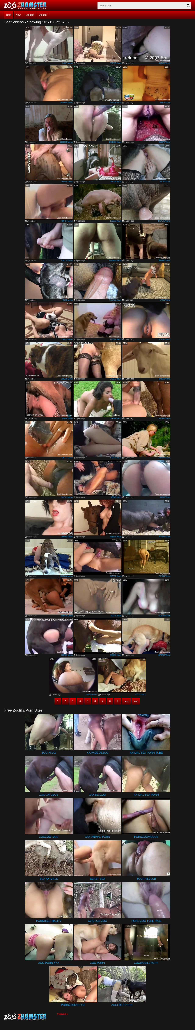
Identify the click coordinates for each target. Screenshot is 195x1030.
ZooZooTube (48, 836)
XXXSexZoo (97, 794)
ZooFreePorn (121, 1005)
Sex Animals (49, 878)
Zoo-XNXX (49, 752)
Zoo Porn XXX (48, 962)
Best (8, 15)
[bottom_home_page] (30, 1016)
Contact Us (62, 1014)
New (18, 15)
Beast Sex (97, 878)
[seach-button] (188, 5)
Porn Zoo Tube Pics (146, 920)
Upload (43, 15)
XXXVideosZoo (97, 752)
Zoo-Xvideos (48, 794)
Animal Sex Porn (146, 794)
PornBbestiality (48, 920)
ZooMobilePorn (146, 962)
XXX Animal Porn (97, 836)
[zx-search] (144, 5)
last (136, 701)
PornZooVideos (146, 836)
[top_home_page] (27, 5)
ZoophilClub (146, 878)
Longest (29, 15)
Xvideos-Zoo (97, 920)
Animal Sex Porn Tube (146, 752)
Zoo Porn (97, 962)
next (126, 701)
